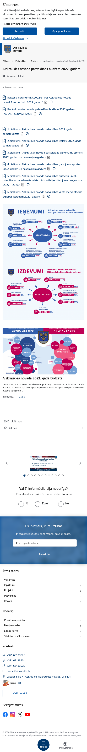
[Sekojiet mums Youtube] (27, 714)
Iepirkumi (9, 585)
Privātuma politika (14, 620)
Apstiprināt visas (61, 31)
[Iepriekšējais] (7, 463)
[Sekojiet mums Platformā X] (20, 714)
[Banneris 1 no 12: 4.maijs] (43, 463)
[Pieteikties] (45, 554)
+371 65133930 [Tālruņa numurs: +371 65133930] (16, 665)
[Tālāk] (80, 463)
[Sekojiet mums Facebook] (5, 714)
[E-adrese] (9, 683)
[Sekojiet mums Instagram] (12, 714)
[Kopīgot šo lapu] (43, 428)
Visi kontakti (20, 693)
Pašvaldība (10, 595)
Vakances (9, 579)
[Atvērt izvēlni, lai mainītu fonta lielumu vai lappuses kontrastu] (65, 746)
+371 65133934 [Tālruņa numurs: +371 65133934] (16, 660)
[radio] (23, 503)
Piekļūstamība (12, 625)
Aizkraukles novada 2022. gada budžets (32, 378)
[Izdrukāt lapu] (43, 421)
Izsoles (8, 601)
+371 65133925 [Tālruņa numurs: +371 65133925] (16, 655)
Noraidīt (19, 31)
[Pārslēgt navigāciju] (43, 745)
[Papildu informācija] (51, 102)
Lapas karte (11, 630)
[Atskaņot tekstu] (16, 76)
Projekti (8, 590)
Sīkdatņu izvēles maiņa (17, 636)
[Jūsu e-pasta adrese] (45, 543)
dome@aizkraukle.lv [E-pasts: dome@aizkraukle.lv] (18, 671)
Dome (22, 397)
